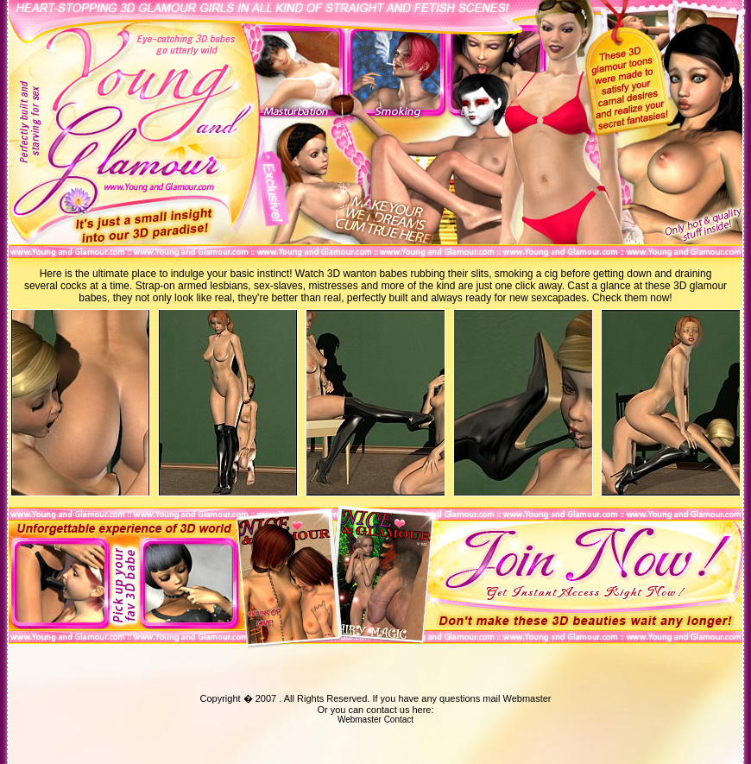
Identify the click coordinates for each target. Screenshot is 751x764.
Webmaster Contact (375, 719)
